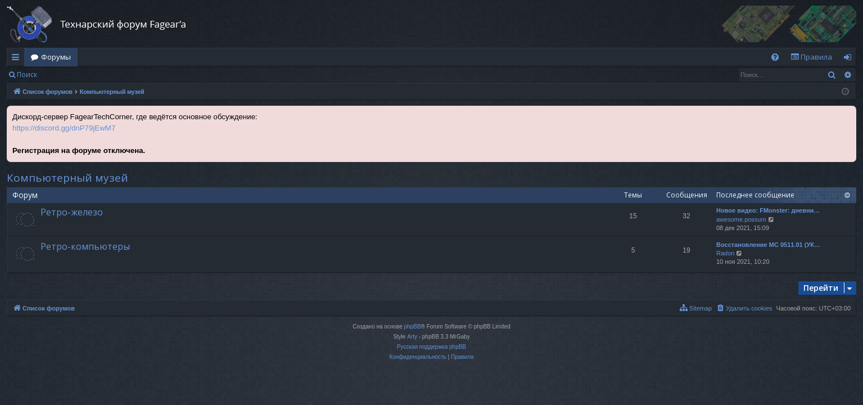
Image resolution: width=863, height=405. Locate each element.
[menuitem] (775, 57)
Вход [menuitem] (849, 59)
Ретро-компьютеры (85, 246)
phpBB (412, 326)
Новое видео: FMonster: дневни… (768, 210)
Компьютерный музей (67, 177)
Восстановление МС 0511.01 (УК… (768, 244)
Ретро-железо (71, 212)
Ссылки (17, 59)
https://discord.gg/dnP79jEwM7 (63, 128)
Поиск (27, 74)
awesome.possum (741, 219)
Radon (725, 253)
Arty (412, 337)
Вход (61, 74)
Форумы (56, 57)
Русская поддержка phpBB (431, 347)
